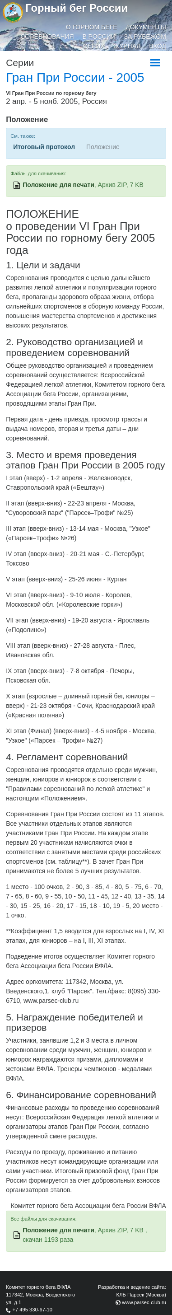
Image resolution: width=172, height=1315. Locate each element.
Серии (94, 46)
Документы (146, 27)
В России (99, 36)
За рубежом (145, 36)
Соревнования (47, 36)
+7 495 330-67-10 (32, 1309)
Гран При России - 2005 (75, 77)
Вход (157, 46)
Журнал (126, 46)
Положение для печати (58, 184)
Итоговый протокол (44, 146)
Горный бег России (76, 8)
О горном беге (91, 27)
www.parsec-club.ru (144, 1302)
